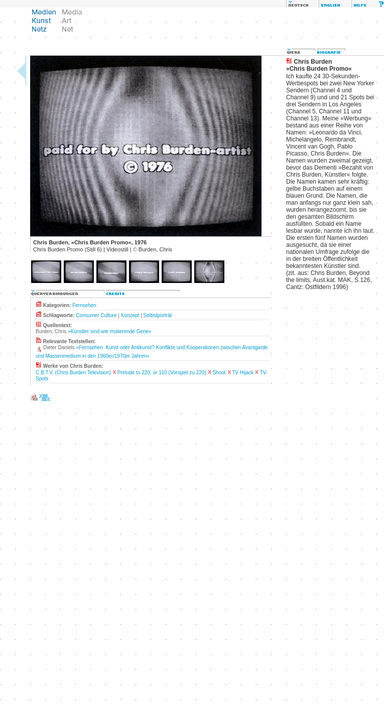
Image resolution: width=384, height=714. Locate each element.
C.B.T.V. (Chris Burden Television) (73, 372)
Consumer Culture (96, 315)
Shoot (218, 372)
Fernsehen (84, 305)
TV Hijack (242, 372)
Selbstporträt (158, 315)
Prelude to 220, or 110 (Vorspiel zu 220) (161, 372)
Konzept (130, 315)
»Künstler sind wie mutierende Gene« (110, 331)
